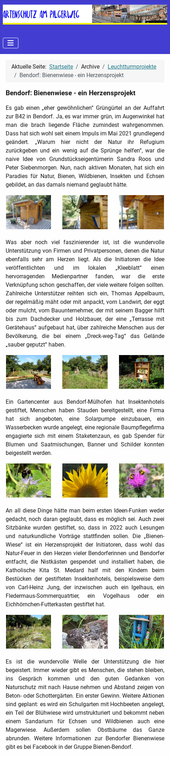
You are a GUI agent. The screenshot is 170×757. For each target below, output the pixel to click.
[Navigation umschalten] (10, 43)
